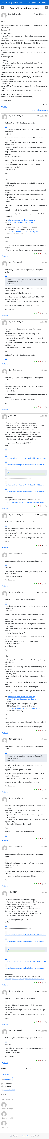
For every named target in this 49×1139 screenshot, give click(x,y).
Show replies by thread (40, 110)
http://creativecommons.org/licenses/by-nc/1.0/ (23, 231)
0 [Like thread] (36, 104)
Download (6, 1079)
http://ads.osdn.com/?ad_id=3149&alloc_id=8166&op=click (25, 458)
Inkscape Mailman (14, 2)
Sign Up (42, 3)
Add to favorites (8, 1090)
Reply (4, 107)
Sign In (32, 3)
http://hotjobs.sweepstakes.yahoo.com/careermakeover (24, 502)
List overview (6, 1074)
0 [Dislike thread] (40, 104)
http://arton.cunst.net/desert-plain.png (22, 222)
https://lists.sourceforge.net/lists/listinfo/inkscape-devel (24, 465)
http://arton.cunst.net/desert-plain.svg (21, 220)
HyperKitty (25, 1136)
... (6, 127)
